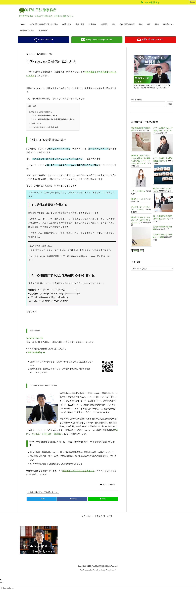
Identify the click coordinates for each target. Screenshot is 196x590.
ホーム (31, 54)
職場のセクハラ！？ (139, 199)
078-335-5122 (43, 40)
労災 (51, 54)
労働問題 (42, 54)
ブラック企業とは (138, 191)
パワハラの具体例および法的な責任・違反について (163, 130)
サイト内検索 (136, 100)
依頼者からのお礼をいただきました (78, 471)
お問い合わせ (35, 123)
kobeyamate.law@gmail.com (97, 40)
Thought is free (110, 570)
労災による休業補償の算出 (40, 112)
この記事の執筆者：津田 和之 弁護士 (44, 127)
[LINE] (103, 499)
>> (142, 251)
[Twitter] (42, 499)
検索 (170, 104)
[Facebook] (72, 499)
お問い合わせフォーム (150, 40)
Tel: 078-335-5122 (34, 338)
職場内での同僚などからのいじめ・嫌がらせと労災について (141, 220)
